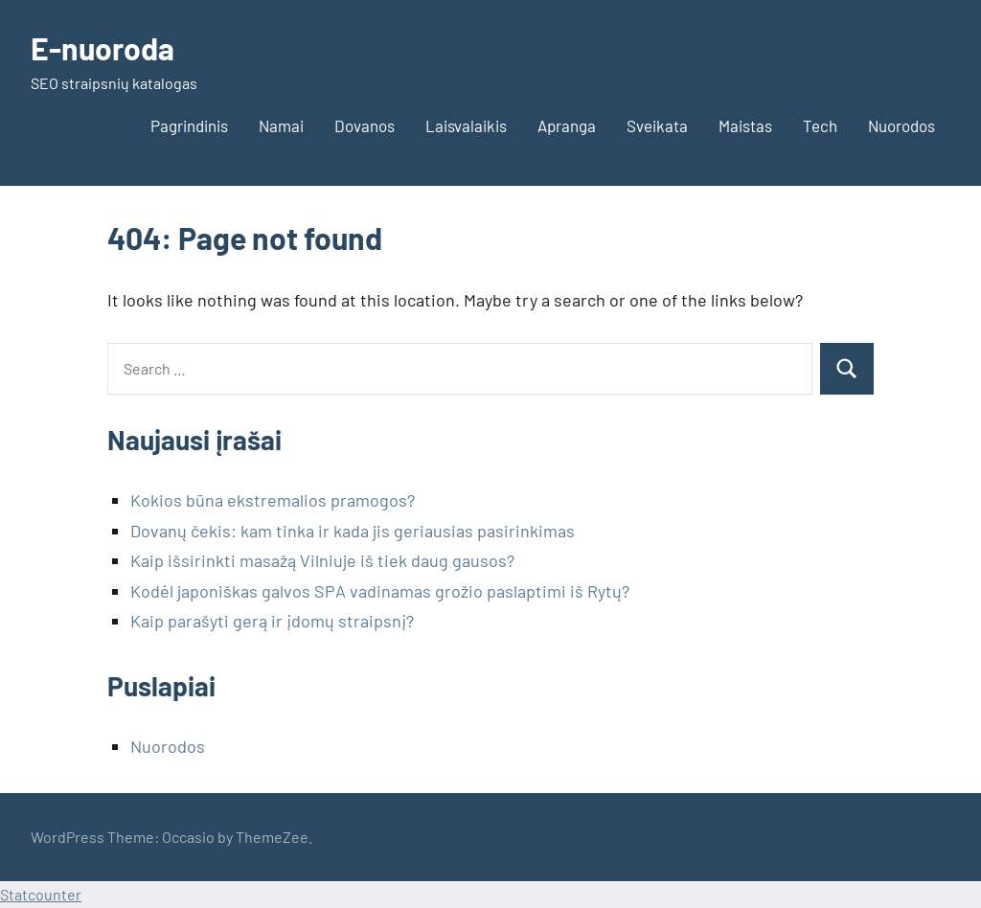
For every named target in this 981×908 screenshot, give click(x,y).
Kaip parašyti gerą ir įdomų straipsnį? (272, 620)
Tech (820, 125)
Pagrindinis (189, 125)
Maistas (745, 125)
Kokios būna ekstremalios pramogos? (272, 500)
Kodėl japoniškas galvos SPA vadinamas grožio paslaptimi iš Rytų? (379, 591)
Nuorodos (901, 125)
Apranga (566, 125)
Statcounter (40, 894)
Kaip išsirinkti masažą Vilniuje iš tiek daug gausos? (322, 560)
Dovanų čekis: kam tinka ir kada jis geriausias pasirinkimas (352, 530)
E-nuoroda (102, 48)
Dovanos (364, 125)
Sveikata (657, 125)
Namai (281, 125)
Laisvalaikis (466, 125)
